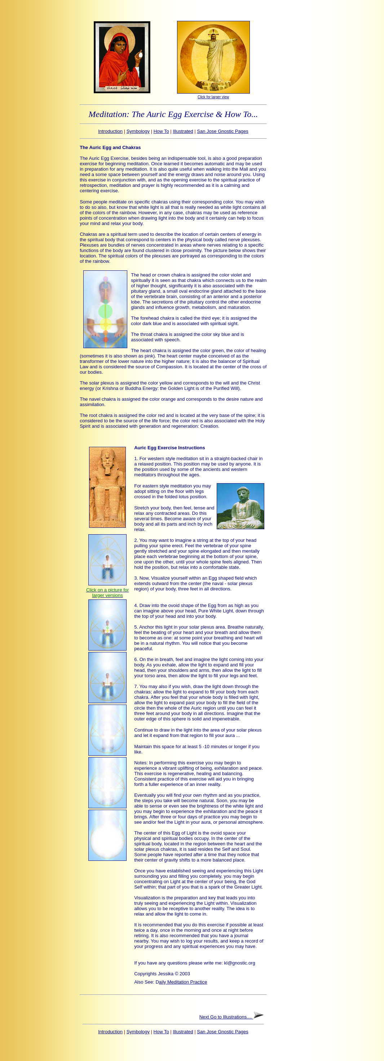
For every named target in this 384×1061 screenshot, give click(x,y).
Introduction (110, 131)
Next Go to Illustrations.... (226, 1017)
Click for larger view (213, 97)
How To (161, 131)
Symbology (138, 131)
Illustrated (183, 131)
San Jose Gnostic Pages (222, 131)
